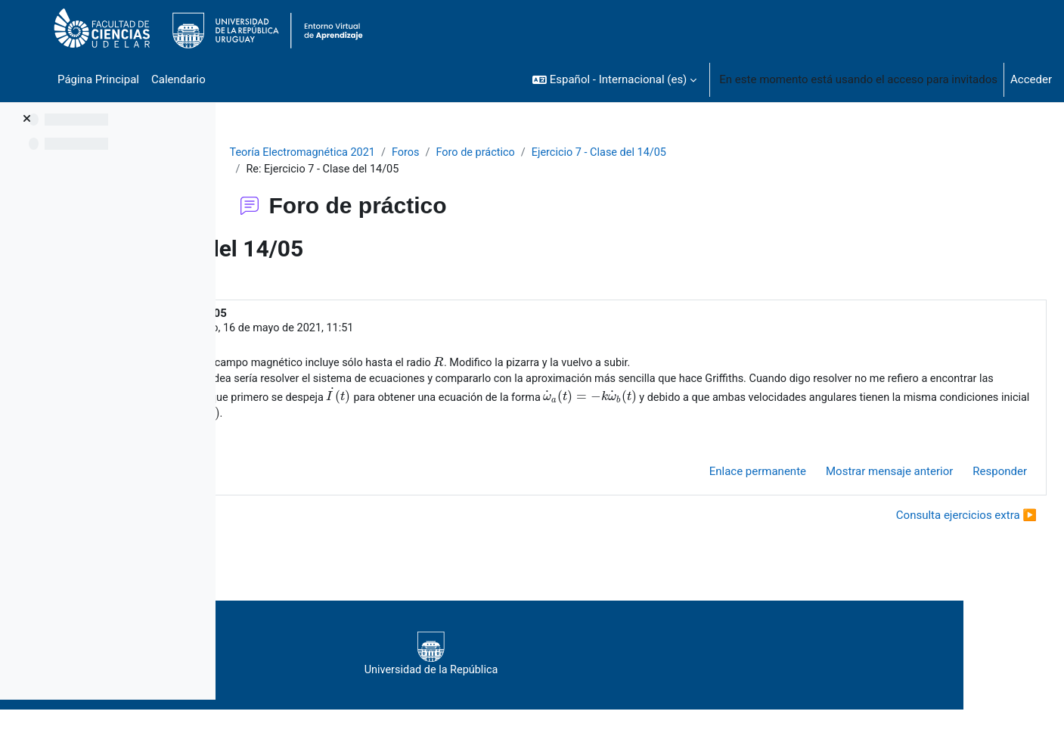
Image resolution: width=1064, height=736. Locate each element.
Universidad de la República (627, 677)
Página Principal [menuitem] (98, 79)
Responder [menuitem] (963, 494)
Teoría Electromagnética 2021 (400, 153)
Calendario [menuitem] (178, 79)
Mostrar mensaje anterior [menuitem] (853, 494)
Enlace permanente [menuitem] (721, 494)
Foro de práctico (579, 153)
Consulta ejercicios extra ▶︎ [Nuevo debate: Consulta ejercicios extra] (930, 537)
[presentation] (680, 364)
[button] (614, 79)
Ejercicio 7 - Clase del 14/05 (707, 153)
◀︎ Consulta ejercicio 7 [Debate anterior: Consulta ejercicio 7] (313, 537)
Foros (507, 153)
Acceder (1031, 79)
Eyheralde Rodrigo (352, 330)
